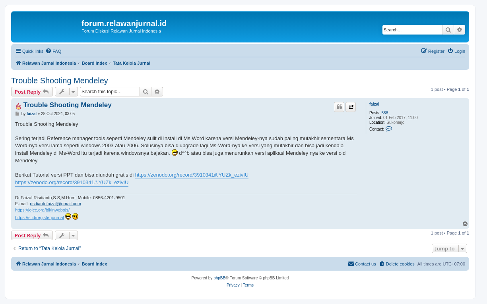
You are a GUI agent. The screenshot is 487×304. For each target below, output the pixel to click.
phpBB (219, 278)
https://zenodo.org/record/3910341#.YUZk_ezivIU (191, 175)
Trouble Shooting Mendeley (59, 80)
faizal (374, 104)
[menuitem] (53, 51)
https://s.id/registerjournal (39, 217)
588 (385, 113)
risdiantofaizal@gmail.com (55, 203)
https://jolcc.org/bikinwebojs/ (42, 210)
